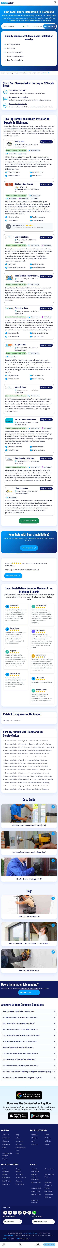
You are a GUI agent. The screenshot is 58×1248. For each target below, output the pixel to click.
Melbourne (37, 73)
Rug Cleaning (6, 1181)
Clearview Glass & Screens (24, 458)
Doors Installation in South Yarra (38, 757)
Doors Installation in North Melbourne (18, 747)
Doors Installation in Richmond (37, 760)
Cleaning (19, 1181)
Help (4, 1147)
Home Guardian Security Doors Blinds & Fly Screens (26, 276)
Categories (6, 1144)
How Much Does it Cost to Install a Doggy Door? (29, 852)
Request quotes (46, 142)
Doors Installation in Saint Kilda (16, 754)
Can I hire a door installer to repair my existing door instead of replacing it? (28, 1072)
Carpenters (6, 1178)
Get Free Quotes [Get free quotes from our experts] (12, 1222)
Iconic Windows (20, 387)
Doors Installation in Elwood (14, 750)
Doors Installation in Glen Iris (39, 754)
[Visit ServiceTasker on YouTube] (29, 1213)
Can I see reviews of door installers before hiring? (19, 1060)
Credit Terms (35, 1191)
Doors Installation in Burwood (15, 783)
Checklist (5, 1141)
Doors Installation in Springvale (15, 786)
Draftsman (19, 1174)
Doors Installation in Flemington (40, 744)
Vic (30, 73)
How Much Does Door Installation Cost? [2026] (29, 825)
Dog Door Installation (13, 720)
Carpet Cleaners (21, 1178)
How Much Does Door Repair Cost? (29, 879)
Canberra (34, 1144)
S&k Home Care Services (24, 184)
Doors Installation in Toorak (14, 760)
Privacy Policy (49, 1169)
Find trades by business (7, 1154)
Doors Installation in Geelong (15, 789)
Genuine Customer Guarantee (34, 1177)
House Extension (5, 1170)
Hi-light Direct (20, 345)
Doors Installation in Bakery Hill (16, 741)
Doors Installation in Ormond (15, 770)
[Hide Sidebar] (55, 2)
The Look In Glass (21, 308)
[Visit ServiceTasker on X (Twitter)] (15, 1213)
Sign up (4, 1159)
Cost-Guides (6, 1138)
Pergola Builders (18, 1170)
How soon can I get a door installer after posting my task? (22, 1078)
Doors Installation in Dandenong (38, 783)
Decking (5, 1174)
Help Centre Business (49, 1196)
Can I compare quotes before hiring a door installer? (20, 1054)
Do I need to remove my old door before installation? (20, 1017)
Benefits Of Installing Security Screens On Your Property (29, 943)
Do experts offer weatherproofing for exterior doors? (20, 1041)
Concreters (6, 1184)
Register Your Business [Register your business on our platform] (43, 1222)
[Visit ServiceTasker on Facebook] (5, 1213)
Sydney (47, 1135)
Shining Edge (19, 141)
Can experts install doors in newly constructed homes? (21, 1035)
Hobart (47, 1144)
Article (18, 1138)
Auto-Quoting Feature (49, 1176)
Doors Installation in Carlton (38, 741)
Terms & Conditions (35, 1170)
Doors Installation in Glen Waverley (17, 776)
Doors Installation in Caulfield (38, 766)
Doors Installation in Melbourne (38, 789)
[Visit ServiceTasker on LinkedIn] (25, 1213)
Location (34, 1135)
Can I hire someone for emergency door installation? (20, 1066)
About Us (5, 1135)
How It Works (36, 1183)
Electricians (20, 1184)
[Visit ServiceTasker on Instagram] (20, 1213)
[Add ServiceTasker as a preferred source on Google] (29, 1095)
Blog (17, 1135)
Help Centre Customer (35, 1201)
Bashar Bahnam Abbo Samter (25, 419)
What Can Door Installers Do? (29, 917)
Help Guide (48, 1191)
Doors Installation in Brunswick (42, 779)
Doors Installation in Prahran (15, 757)
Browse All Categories (48, 1184)
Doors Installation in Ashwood (39, 773)
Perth (33, 1141)
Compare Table (36, 1188)
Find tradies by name (20, 1149)
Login (17, 1153)
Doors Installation (21, 73)
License (47, 1188)
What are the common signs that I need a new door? (20, 1029)
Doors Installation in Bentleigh (15, 766)
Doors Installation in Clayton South (39, 770)
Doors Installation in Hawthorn (15, 763)
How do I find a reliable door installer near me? (18, 1047)
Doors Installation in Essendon (41, 776)
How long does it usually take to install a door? (18, 1011)
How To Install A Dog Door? (29, 970)
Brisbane (48, 1138)
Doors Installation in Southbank (43, 747)
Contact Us (19, 1141)
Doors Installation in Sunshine (38, 763)
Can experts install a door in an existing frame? (18, 1023)
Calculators (19, 1144)
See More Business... (29, 521)
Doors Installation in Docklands (16, 744)
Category (10, 73)
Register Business (38, 1244)
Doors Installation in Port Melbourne (39, 750)
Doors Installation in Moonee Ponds (17, 779)
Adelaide (48, 1141)
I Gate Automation (21, 488)
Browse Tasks (36, 1195)
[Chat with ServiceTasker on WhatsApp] (34, 1213)
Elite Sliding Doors (22, 237)
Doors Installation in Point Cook (39, 786)
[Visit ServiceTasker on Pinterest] (10, 1213)
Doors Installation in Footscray (15, 773)
